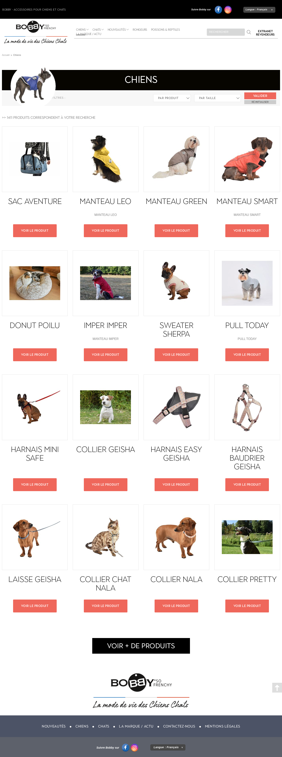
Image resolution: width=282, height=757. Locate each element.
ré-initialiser (260, 102)
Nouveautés (117, 29)
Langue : (256, 9)
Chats (96, 29)
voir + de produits (141, 646)
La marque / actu (88, 34)
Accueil (6, 55)
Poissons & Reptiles (165, 29)
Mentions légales (222, 726)
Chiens (81, 726)
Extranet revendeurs (265, 32)
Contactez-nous (179, 726)
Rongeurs (140, 29)
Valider (260, 96)
